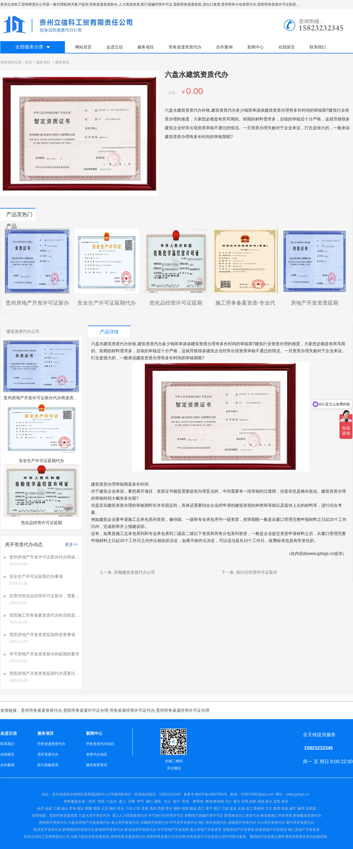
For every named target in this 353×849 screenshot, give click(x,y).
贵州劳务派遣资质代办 (41, 710)
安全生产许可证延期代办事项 (36, 576)
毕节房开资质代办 (183, 823)
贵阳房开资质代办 (53, 823)
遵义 (122, 801)
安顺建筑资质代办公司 (134, 572)
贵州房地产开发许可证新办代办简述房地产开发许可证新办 (44, 557)
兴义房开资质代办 (271, 823)
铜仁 (149, 801)
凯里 (185, 801)
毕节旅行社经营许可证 (166, 815)
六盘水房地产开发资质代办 (89, 823)
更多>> (71, 544)
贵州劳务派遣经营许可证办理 (182, 710)
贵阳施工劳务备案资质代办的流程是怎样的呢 (44, 615)
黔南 (209, 801)
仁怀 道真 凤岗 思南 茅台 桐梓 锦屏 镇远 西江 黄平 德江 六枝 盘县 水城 (189, 808)
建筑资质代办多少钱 (155, 343)
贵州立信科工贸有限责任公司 (47, 837)
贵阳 (101, 801)
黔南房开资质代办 (109, 830)
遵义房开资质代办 (125, 823)
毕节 (140, 801)
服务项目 (145, 47)
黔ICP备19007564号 (211, 794)
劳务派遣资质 (98, 837)
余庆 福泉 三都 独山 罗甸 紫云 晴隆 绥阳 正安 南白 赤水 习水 (85, 808)
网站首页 (83, 47)
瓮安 (285, 801)
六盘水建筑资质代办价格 (113, 343)
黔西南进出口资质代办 (242, 815)
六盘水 (111, 801)
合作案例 (224, 47)
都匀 (176, 801)
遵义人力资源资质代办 (129, 815)
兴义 (167, 801)
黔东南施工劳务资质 (276, 815)
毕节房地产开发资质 (173, 830)
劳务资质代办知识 (100, 744)
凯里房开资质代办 (47, 830)
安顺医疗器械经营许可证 (203, 815)
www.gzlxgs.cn (320, 553)
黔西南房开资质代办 (78, 830)
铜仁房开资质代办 (213, 823)
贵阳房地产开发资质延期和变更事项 (42, 634)
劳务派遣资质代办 (185, 47)
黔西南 (198, 801)
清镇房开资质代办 (242, 823)
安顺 (131, 801)
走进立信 (114, 47)
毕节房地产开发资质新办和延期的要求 (44, 654)
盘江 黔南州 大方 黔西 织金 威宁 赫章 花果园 (281, 808)
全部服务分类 (29, 46)
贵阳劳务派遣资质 (55, 815)
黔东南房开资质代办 (140, 830)
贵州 (91, 801)
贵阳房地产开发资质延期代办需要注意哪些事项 (44, 673)
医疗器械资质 (47, 765)
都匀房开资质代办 (300, 823)
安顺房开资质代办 (154, 823)
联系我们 (318, 47)
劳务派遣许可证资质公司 (205, 837)
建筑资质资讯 (96, 765)
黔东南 (219, 801)
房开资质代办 (47, 754)
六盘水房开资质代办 (94, 815)
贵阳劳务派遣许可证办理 (85, 710)
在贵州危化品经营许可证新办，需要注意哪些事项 (44, 595)
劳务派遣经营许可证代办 (132, 710)
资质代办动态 (96, 754)
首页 (28, 62)
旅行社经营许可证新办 (256, 572)
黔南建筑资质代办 (307, 815)
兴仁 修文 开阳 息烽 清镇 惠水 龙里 (252, 801)
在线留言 (286, 47)
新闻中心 (255, 47)
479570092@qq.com (257, 794)
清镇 (157, 801)
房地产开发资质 (209, 830)
